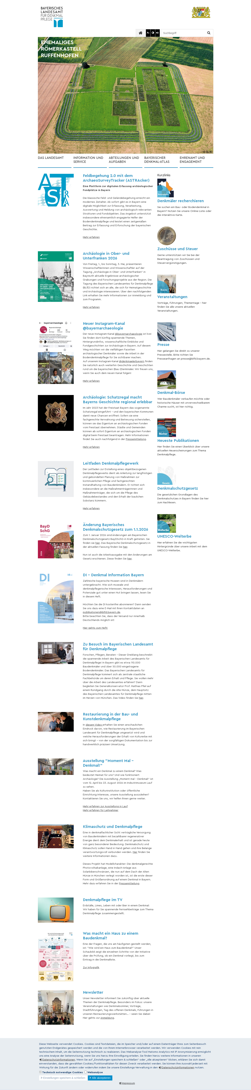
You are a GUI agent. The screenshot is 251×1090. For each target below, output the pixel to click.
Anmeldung (107, 1018)
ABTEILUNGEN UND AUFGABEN (124, 159)
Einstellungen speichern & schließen (64, 1077)
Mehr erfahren (91, 237)
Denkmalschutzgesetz (177, 488)
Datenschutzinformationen (58, 1059)
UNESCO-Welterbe (174, 536)
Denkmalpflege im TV (102, 900)
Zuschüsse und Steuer (177, 249)
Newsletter (93, 992)
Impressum (128, 1083)
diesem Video (94, 725)
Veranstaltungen (172, 297)
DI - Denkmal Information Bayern (113, 575)
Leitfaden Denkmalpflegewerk (110, 463)
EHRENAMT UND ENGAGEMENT (192, 159)
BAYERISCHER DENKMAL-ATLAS (156, 159)
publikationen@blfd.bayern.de (101, 612)
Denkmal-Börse (171, 393)
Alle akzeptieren (101, 1077)
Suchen (208, 33)
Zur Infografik (91, 967)
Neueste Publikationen (178, 441)
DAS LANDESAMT (51, 157)
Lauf (125, 806)
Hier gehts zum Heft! (95, 628)
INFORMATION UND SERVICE (88, 159)
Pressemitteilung (136, 439)
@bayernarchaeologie (128, 334)
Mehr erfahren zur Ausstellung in (102, 806)
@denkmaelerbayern (131, 361)
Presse (163, 345)
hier (97, 543)
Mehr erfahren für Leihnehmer (100, 810)
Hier (135, 852)
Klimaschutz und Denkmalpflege (112, 827)
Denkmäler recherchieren (180, 201)
